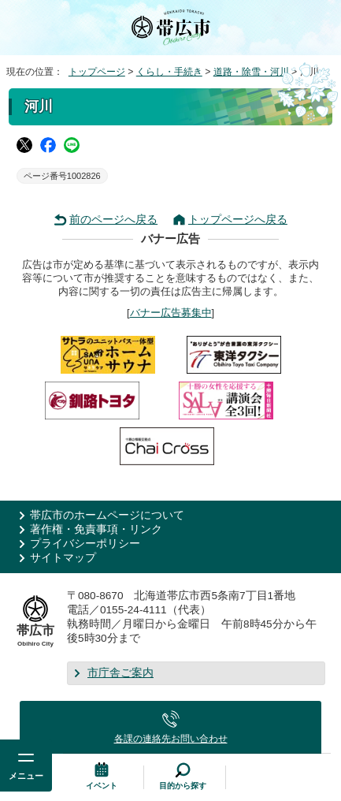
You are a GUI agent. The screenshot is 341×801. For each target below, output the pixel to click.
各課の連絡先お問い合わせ (171, 738)
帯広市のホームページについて (107, 515)
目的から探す (182, 785)
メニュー (26, 776)
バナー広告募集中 (171, 313)
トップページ (97, 71)
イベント (101, 785)
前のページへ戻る (113, 219)
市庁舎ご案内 (120, 673)
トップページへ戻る (237, 219)
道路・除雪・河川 (251, 71)
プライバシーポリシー (85, 544)
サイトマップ (63, 558)
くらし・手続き (169, 71)
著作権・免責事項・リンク (96, 529)
